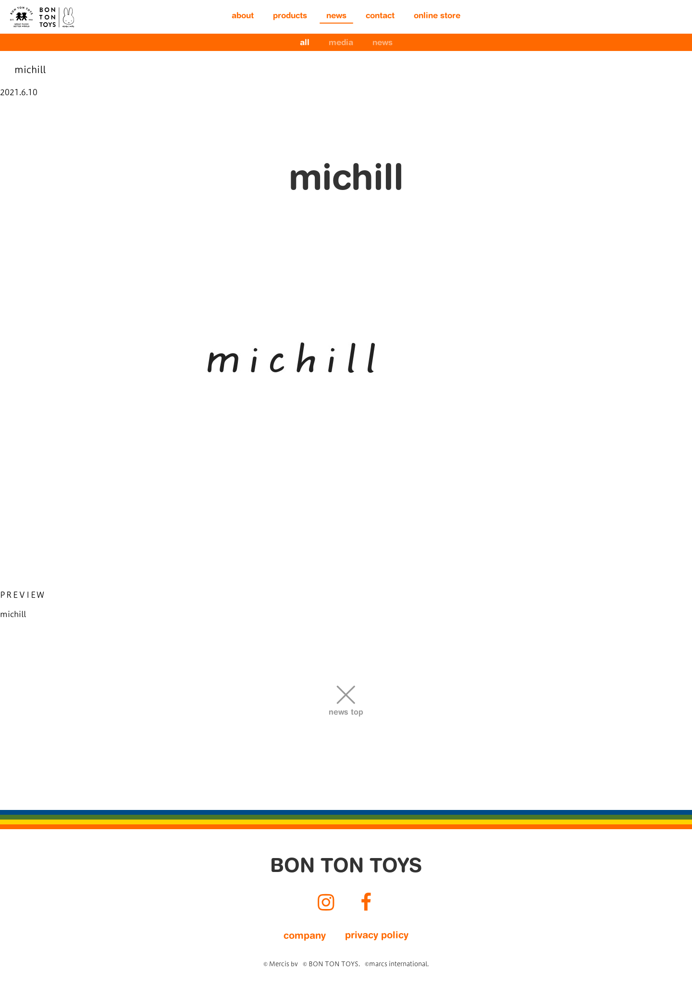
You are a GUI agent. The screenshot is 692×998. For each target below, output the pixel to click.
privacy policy (376, 936)
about (243, 17)
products (290, 17)
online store (437, 17)
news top (346, 713)
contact (380, 17)
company (305, 936)
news (336, 17)
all (304, 43)
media (341, 43)
